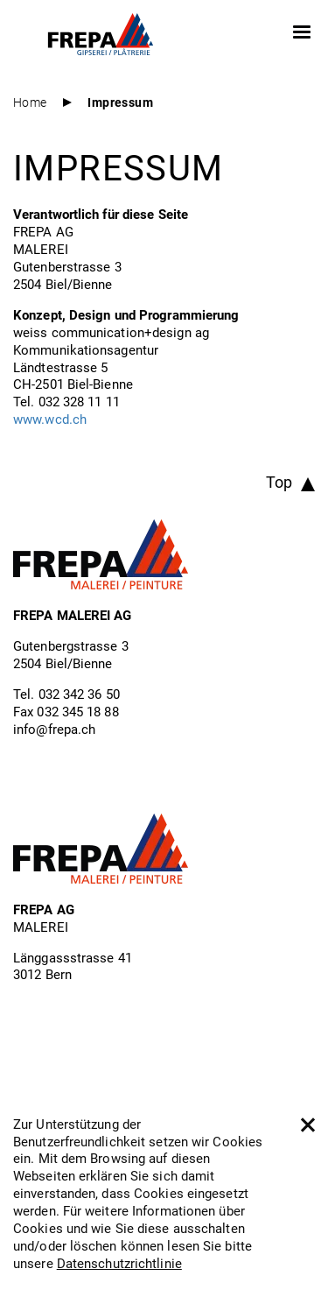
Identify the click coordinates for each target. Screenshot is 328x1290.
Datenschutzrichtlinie (119, 1263)
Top (279, 482)
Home (30, 102)
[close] (307, 1123)
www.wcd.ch (50, 418)
